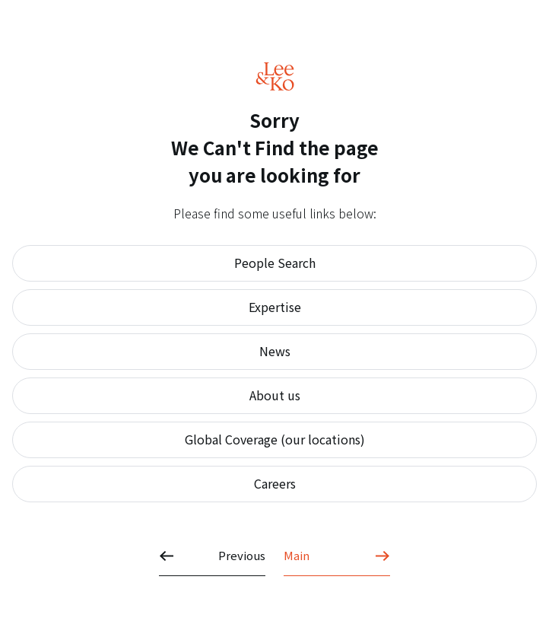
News (274, 351)
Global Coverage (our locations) (275, 439)
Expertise (275, 307)
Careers (275, 483)
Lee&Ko (275, 76)
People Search (275, 262)
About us (274, 395)
